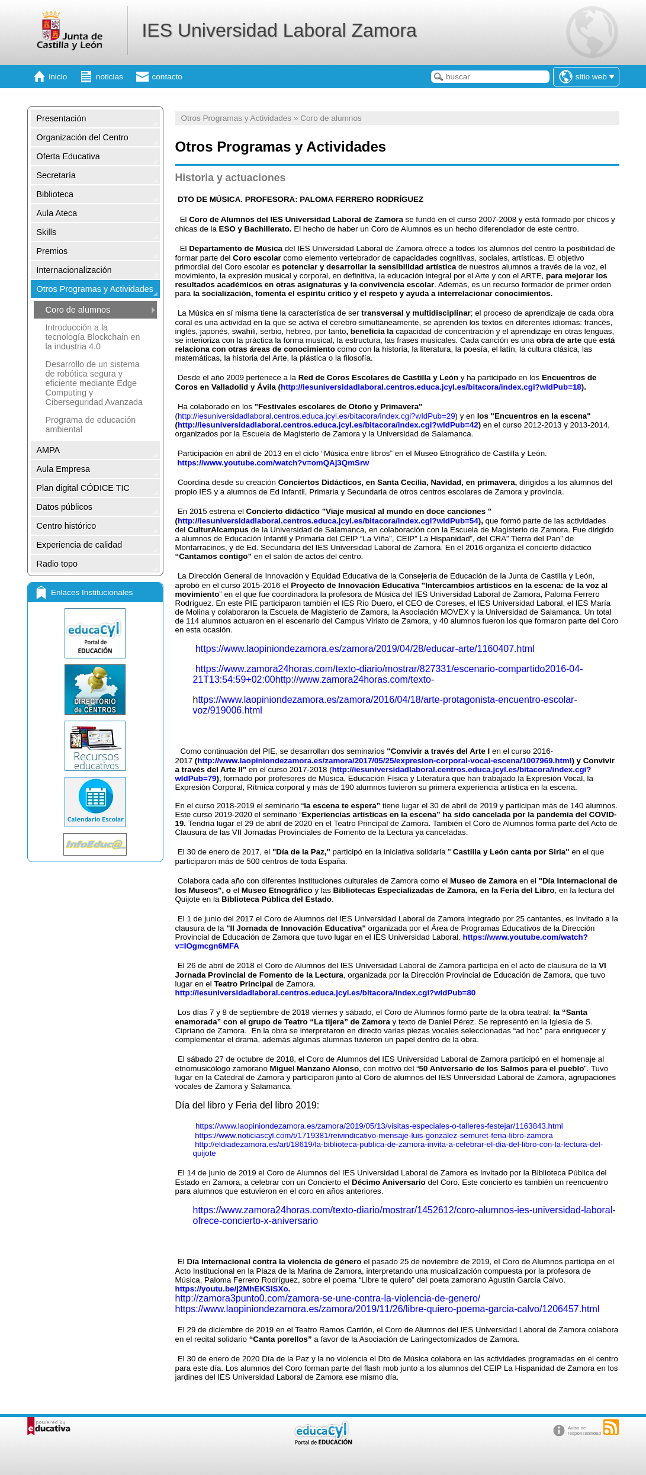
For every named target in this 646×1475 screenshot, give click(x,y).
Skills (47, 232)
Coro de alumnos (78, 309)
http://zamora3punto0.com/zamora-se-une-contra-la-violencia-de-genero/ (328, 1298)
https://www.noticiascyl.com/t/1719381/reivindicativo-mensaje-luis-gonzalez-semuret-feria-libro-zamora (373, 1135)
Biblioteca (55, 194)
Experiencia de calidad (80, 544)
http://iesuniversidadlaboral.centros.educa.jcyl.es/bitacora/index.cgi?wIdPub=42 (328, 424)
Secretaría (56, 175)
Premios (52, 251)
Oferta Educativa (68, 156)
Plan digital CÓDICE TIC (83, 488)
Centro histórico (67, 526)
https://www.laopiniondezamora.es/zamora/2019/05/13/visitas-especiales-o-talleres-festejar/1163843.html (379, 1125)
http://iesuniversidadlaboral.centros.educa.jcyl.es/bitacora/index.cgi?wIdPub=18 (431, 387)
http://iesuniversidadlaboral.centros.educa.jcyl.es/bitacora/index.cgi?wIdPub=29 (316, 416)
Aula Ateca (57, 213)
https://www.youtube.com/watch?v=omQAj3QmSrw (273, 462)
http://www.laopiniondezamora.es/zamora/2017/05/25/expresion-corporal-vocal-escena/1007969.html (384, 760)
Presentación (61, 118)
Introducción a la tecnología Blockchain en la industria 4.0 (93, 337)
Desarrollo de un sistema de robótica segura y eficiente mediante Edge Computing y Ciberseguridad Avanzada (94, 383)
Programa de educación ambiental (91, 424)
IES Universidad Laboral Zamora (279, 30)
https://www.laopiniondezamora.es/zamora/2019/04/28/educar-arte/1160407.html (365, 649)
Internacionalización (74, 270)
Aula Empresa (63, 469)
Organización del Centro (82, 137)
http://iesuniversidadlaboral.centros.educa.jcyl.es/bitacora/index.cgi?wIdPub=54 (328, 520)
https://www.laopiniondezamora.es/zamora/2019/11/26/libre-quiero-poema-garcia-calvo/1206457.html (387, 1309)
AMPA (48, 450)
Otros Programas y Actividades (95, 289)
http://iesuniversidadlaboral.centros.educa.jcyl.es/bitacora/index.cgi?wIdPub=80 (325, 992)
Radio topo (57, 563)
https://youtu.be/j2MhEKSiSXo (231, 1288)
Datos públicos (64, 507)
